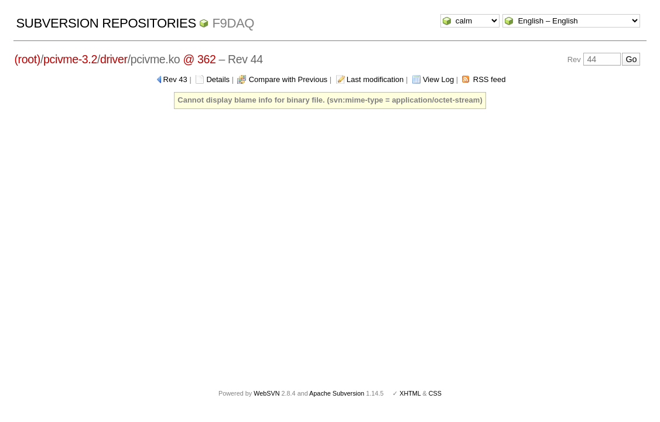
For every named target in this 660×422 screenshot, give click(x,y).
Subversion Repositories (106, 23)
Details (218, 79)
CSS (435, 393)
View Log (438, 79)
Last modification (375, 79)
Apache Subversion (336, 393)
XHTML (409, 393)
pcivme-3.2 (70, 59)
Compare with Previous (288, 79)
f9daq (233, 23)
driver (114, 59)
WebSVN (266, 393)
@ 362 (199, 59)
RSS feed (489, 79)
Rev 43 (175, 79)
